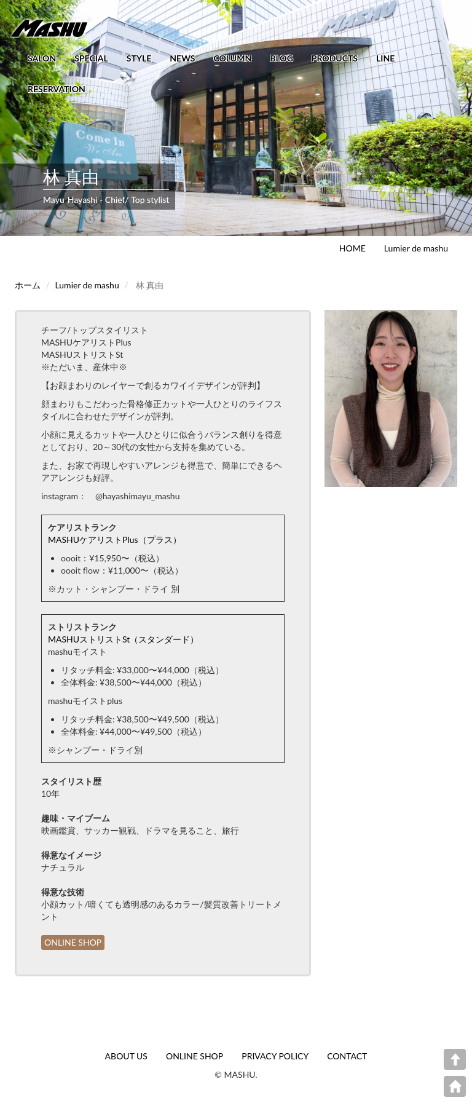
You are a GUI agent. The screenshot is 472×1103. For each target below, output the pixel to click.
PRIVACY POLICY (275, 1056)
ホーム (28, 285)
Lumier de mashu (416, 248)
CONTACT (347, 1056)
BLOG (281, 58)
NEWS (182, 58)
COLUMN (232, 58)
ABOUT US (126, 1056)
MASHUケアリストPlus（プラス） (114, 539)
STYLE (139, 58)
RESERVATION (56, 89)
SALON (42, 58)
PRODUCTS (335, 58)
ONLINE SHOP (72, 942)
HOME (352, 248)
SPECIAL (91, 58)
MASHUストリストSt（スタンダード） (123, 639)
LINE (385, 58)
